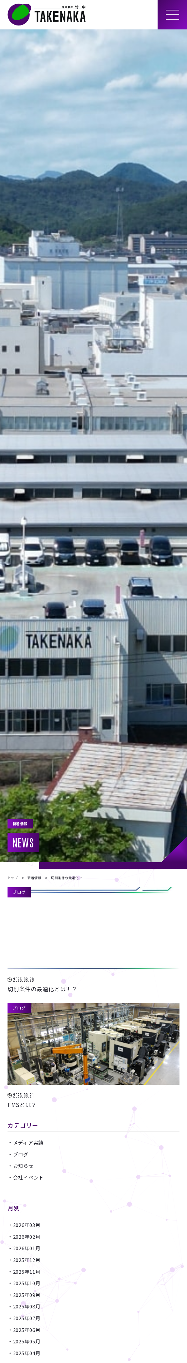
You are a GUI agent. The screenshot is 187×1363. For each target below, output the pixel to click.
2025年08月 (27, 1306)
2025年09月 (27, 1294)
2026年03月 (27, 1224)
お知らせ (23, 1165)
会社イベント (28, 1177)
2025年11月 (27, 1271)
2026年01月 (27, 1248)
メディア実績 (28, 1142)
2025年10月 (27, 1283)
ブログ (20, 1154)
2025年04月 (27, 1353)
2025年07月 (27, 1318)
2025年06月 (27, 1329)
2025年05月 (27, 1341)
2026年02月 (27, 1236)
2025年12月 (27, 1259)
